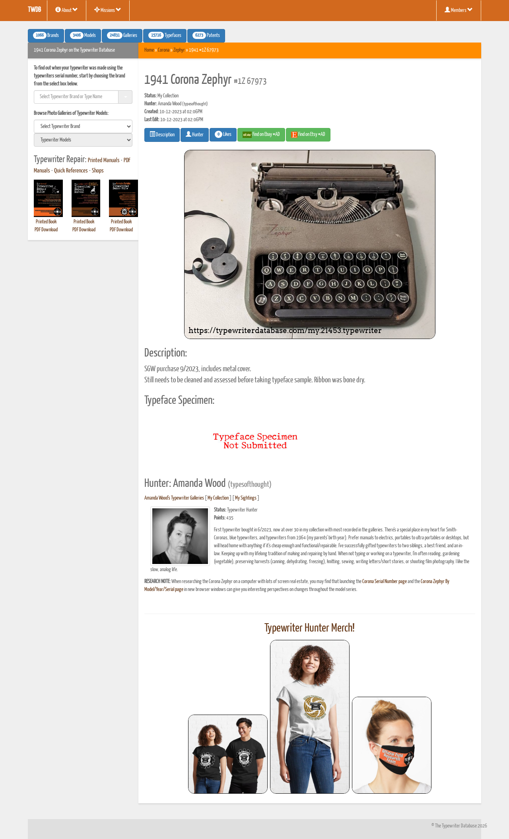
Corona (163, 50)
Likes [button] (223, 134)
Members (459, 10)
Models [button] (83, 35)
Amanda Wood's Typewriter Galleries (174, 498)
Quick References (71, 171)
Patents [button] (206, 35)
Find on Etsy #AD (308, 135)
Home (149, 50)
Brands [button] (46, 35)
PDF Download (46, 230)
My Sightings (245, 498)
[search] (83, 126)
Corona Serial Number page (384, 581)
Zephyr (179, 50)
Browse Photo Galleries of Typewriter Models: (71, 113)
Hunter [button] (195, 134)
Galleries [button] (122, 35)
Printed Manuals (104, 160)
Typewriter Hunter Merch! (309, 628)
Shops (98, 171)
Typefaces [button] (164, 35)
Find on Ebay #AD (261, 135)
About (66, 10)
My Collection (218, 498)
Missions (107, 10)
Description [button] (162, 134)
